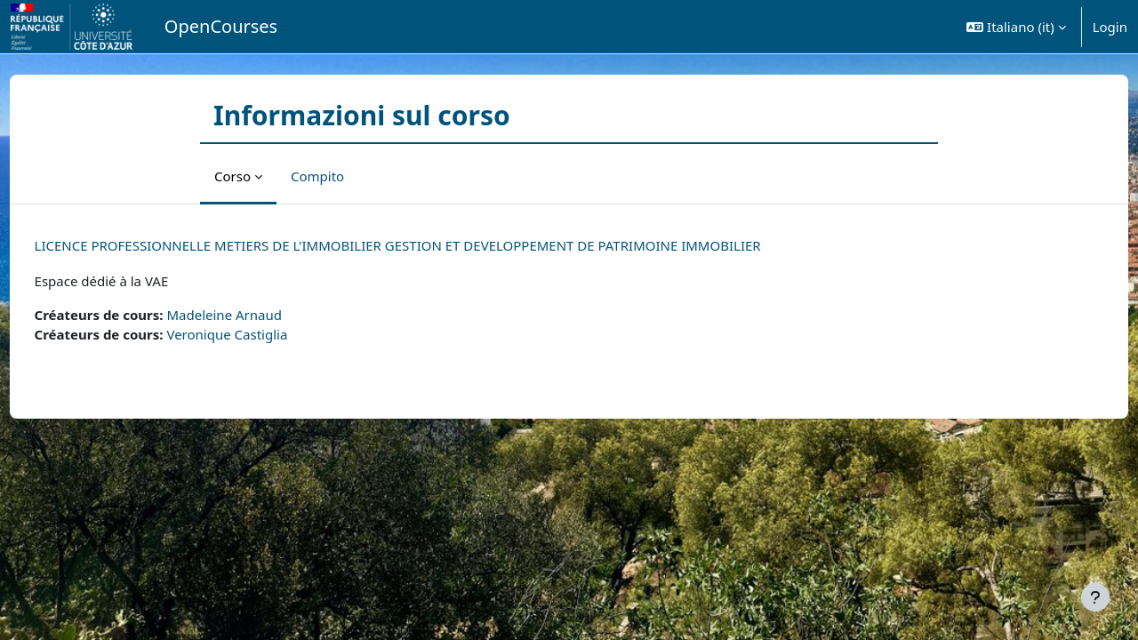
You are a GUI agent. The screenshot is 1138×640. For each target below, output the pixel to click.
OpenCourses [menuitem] (220, 26)
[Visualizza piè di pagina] (1095, 597)
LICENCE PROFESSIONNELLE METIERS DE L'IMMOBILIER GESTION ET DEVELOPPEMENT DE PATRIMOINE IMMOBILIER (431, 245)
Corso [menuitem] (232, 176)
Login (1110, 27)
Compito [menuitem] (317, 176)
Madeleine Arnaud (258, 315)
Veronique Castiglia (260, 334)
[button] (1016, 26)
